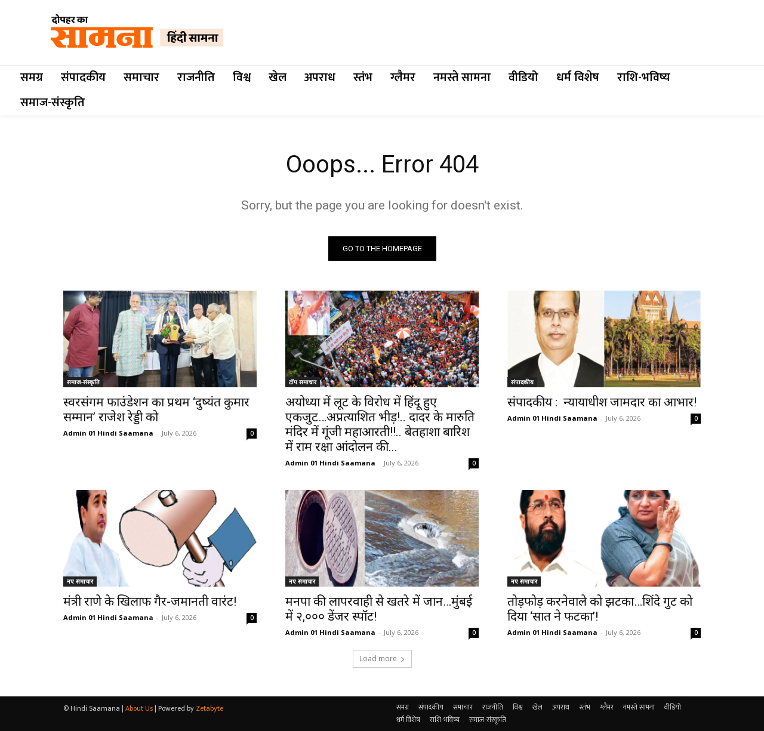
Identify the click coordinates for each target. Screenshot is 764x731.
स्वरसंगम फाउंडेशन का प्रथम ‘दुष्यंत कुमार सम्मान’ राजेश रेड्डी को (156, 409)
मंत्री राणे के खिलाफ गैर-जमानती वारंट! (149, 601)
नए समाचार (80, 581)
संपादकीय (522, 382)
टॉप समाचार (302, 382)
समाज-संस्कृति (83, 382)
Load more (382, 658)
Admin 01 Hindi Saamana (108, 432)
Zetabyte (209, 708)
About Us (139, 708)
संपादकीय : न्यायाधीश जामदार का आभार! (602, 402)
